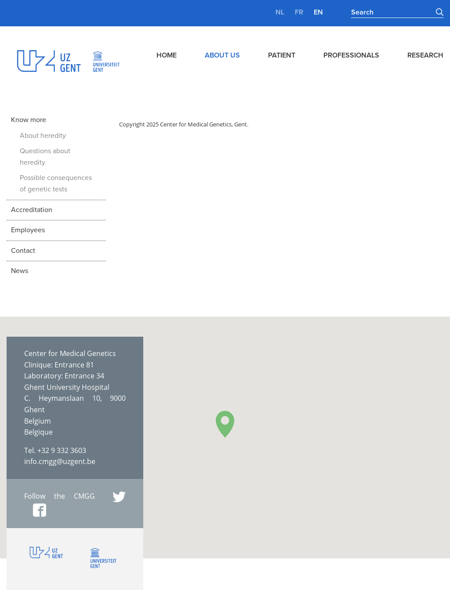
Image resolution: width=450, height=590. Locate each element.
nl (280, 12)
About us (222, 55)
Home (166, 55)
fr (299, 12)
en (318, 12)
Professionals (351, 55)
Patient (281, 55)
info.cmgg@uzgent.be (59, 461)
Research (425, 55)
